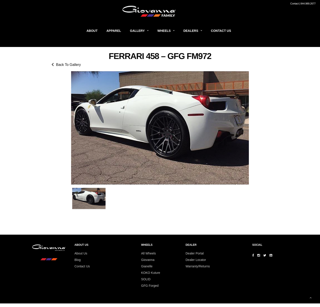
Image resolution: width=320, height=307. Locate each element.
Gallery (137, 31)
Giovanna (147, 260)
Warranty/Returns (198, 266)
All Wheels (148, 253)
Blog (77, 260)
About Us (80, 253)
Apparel (113, 31)
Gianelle (146, 266)
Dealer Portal (195, 253)
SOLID (145, 279)
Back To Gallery (68, 65)
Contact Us (221, 31)
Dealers (190, 31)
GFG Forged (150, 285)
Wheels (164, 31)
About (92, 31)
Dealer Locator (196, 260)
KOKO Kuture (150, 272)
